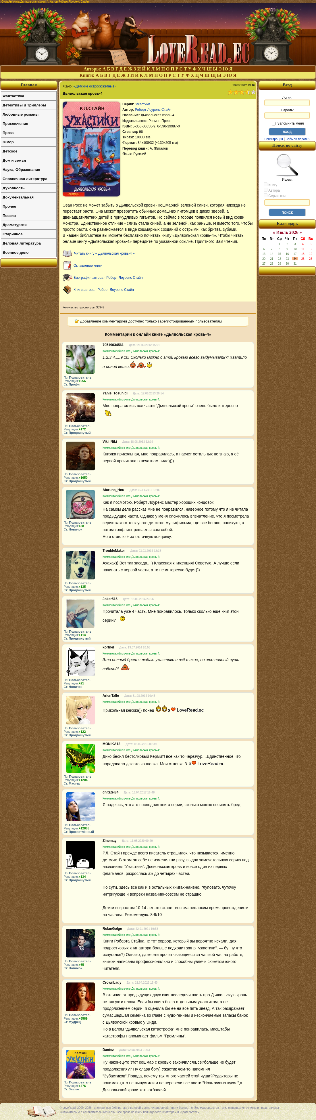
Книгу (270, 184)
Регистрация (273, 139)
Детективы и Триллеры (24, 105)
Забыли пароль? (298, 139)
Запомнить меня (288, 123)
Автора (272, 190)
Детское (10, 151)
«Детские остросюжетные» (95, 86)
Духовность (14, 188)
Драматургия (15, 225)
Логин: (287, 101)
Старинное (13, 234)
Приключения (15, 123)
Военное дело (16, 252)
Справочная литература (25, 179)
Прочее (9, 206)
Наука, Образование (21, 169)
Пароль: (287, 113)
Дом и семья (14, 160)
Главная (29, 85)
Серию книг (275, 195)
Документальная (18, 197)
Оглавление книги (88, 266)
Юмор (8, 142)
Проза (8, 133)
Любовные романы (20, 114)
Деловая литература (22, 243)
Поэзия (9, 215)
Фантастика (13, 96)
